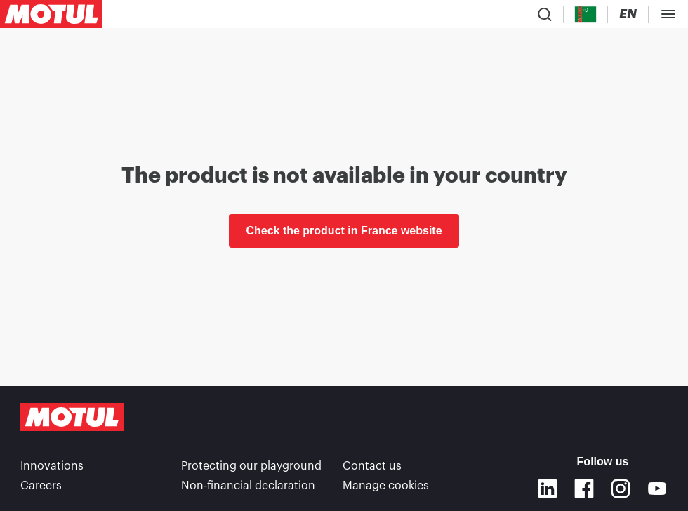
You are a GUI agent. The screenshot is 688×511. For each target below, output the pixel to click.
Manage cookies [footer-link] (386, 485)
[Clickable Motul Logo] (51, 14)
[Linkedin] (547, 488)
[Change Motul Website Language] (628, 14)
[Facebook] (584, 488)
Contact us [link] (372, 466)
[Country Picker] (586, 14)
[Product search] (545, 14)
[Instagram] (620, 488)
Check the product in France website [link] (344, 231)
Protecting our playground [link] (251, 466)
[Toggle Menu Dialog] (668, 14)
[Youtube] (657, 488)
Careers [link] (41, 485)
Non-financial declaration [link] (248, 485)
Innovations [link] (52, 466)
